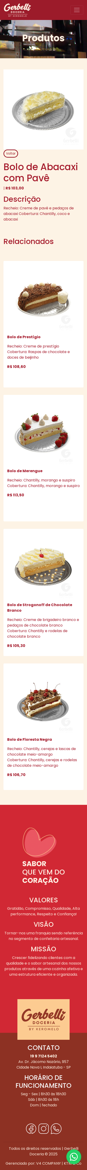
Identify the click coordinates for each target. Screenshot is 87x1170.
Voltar (11, 153)
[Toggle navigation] (76, 10)
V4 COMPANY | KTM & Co (58, 1163)
